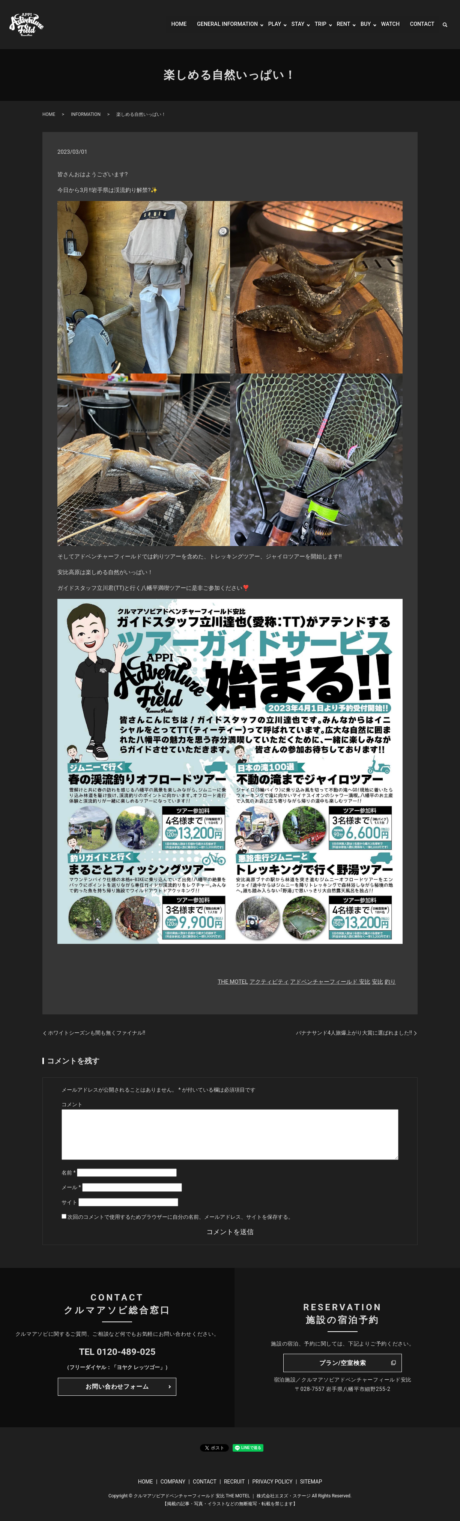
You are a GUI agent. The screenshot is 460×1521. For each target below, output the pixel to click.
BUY (362, 24)
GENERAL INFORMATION (217, 24)
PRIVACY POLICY (272, 1482)
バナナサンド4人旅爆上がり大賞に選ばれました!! (354, 1033)
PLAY (267, 24)
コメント (72, 1104)
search (445, 24)
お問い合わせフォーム (117, 1386)
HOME (164, 24)
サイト (69, 1202)
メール (71, 1187)
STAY (292, 24)
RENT (339, 24)
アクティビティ (269, 981)
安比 (377, 981)
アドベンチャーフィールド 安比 (330, 981)
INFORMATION (86, 114)
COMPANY (173, 1482)
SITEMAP (311, 1482)
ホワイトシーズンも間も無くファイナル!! (96, 1033)
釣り (390, 981)
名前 (69, 1173)
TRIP (315, 24)
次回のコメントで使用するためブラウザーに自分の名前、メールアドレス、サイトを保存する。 (180, 1217)
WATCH (387, 24)
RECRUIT (234, 1482)
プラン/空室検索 (342, 1362)
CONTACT (420, 24)
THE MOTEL (233, 981)
